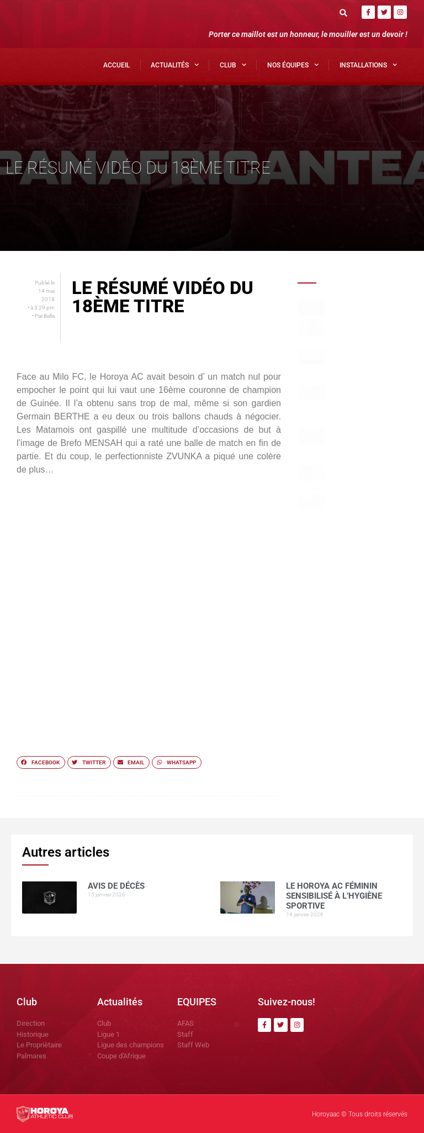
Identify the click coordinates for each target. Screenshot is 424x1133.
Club (233, 64)
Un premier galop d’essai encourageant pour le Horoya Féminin (363, 365)
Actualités (175, 64)
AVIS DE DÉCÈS (349, 305)
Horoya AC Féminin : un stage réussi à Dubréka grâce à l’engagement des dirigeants (364, 405)
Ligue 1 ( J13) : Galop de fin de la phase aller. (364, 503)
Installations (368, 64)
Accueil (116, 65)
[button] (344, 12)
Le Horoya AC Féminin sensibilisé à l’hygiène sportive (364, 333)
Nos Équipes (293, 64)
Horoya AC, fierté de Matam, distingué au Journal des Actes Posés (360, 445)
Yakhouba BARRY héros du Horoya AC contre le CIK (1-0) (365, 478)
